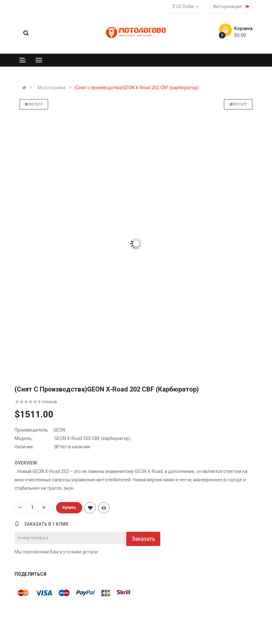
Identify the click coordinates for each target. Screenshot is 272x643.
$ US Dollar (186, 6)
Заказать (143, 538)
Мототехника (52, 87)
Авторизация (227, 6)
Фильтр (34, 104)
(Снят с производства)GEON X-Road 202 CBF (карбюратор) (136, 87)
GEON (59, 430)
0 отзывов (47, 402)
